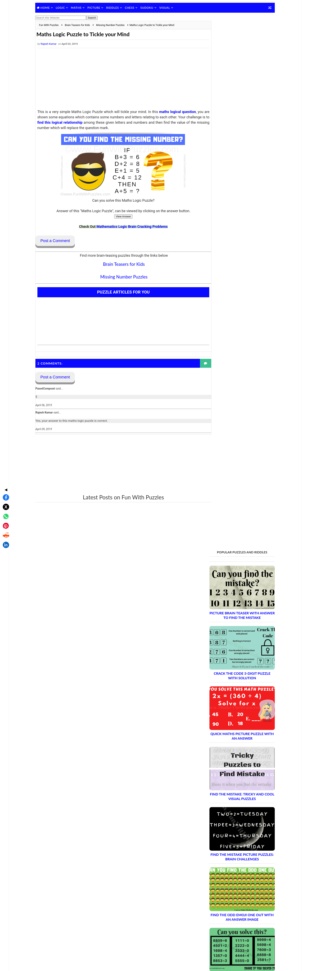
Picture (99, 7)
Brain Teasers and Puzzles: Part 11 (230, 778)
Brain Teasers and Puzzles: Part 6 (229, 744)
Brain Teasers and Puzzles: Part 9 (229, 765)
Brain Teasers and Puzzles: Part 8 (229, 758)
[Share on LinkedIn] (5, 512)
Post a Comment (61, 241)
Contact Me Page (214, 885)
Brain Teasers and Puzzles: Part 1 (229, 709)
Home (51, 7)
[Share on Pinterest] (5, 493)
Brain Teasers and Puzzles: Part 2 (229, 716)
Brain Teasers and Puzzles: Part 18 (230, 827)
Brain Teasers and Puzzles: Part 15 (230, 806)
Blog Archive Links (214, 880)
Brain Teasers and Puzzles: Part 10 (230, 772)
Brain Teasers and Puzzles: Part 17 (230, 820)
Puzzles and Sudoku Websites (221, 905)
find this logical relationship (120, 123)
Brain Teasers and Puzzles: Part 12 (230, 785)
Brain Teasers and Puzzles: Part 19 (230, 834)
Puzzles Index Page (215, 900)
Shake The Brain (213, 935)
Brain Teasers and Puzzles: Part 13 (230, 792)
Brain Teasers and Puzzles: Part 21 (230, 848)
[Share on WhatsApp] (5, 483)
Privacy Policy (212, 895)
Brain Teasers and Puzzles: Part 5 (229, 737)
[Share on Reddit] (5, 502)
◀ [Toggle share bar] (4, 457)
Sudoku (152, 7)
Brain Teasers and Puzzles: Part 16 (230, 813)
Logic (66, 7)
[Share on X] (5, 474)
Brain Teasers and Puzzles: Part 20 (230, 841)
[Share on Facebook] (5, 464)
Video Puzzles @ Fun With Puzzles (224, 910)
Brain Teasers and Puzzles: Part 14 (230, 799)
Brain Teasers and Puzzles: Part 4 (229, 730)
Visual (170, 7)
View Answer (118, 217)
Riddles (118, 7)
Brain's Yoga (210, 942)
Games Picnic (212, 948)
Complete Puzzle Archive (223, 855)
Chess (135, 7)
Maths (82, 7)
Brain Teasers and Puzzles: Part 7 (229, 751)
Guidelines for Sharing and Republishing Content (233, 890)
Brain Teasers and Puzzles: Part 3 (229, 723)
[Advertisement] (118, 80)
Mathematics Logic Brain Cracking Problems (127, 227)
